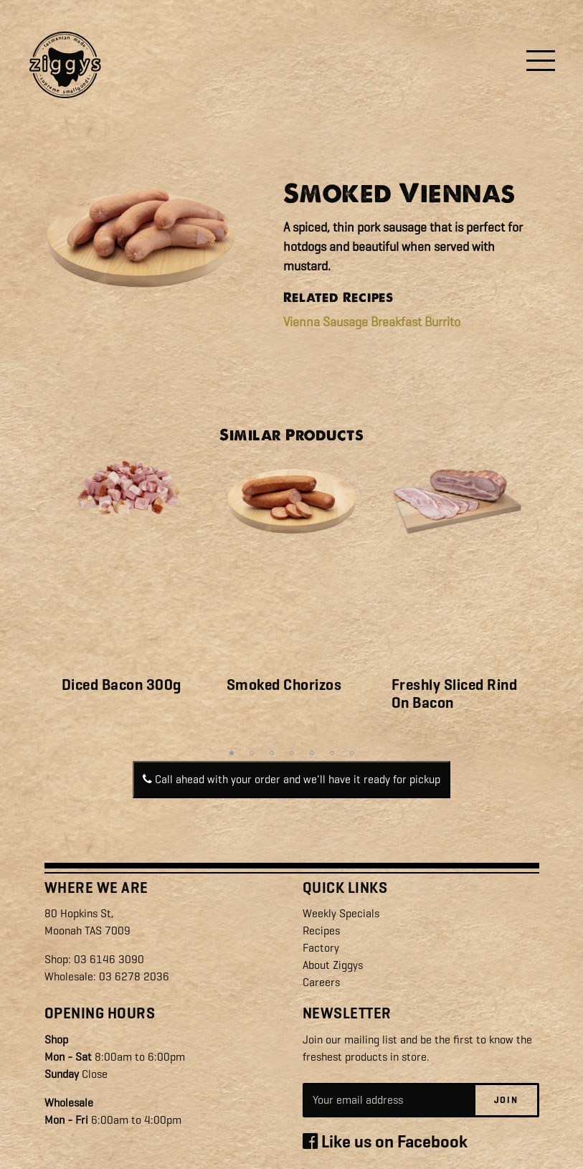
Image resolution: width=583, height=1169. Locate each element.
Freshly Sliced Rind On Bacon (455, 694)
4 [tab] (292, 753)
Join (506, 1100)
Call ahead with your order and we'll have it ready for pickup (291, 779)
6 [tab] (332, 753)
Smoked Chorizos (284, 685)
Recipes (321, 930)
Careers (321, 982)
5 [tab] (312, 753)
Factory (321, 948)
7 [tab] (352, 753)
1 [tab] (231, 753)
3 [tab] (272, 753)
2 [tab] (252, 753)
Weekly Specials (341, 913)
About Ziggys (333, 965)
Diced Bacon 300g (121, 685)
